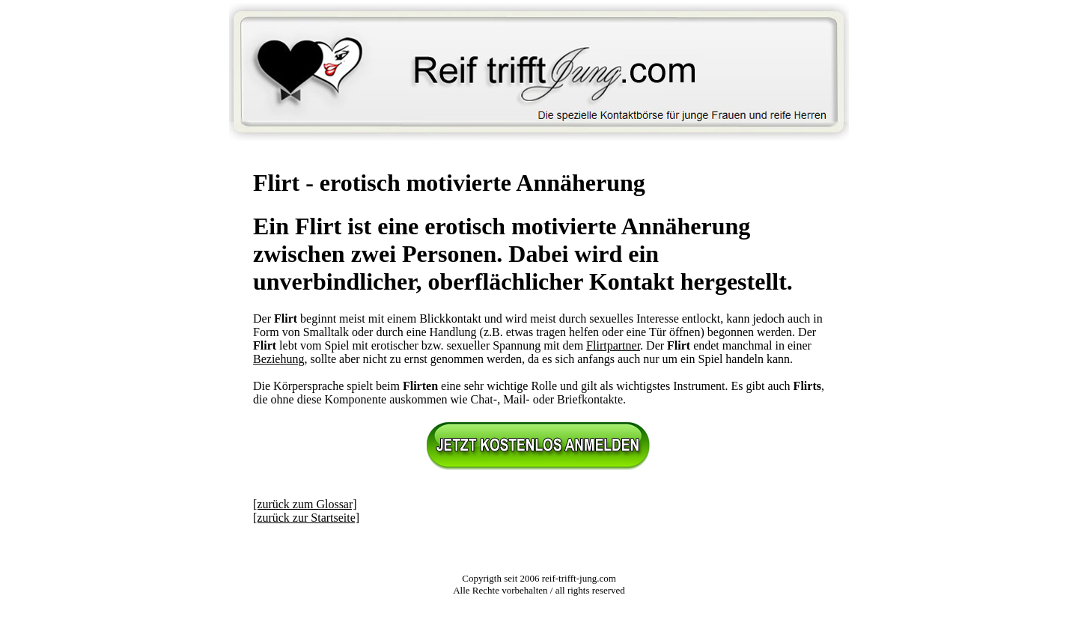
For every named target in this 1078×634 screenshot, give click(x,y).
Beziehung (278, 359)
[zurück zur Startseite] (306, 517)
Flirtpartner (613, 345)
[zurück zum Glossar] (305, 504)
